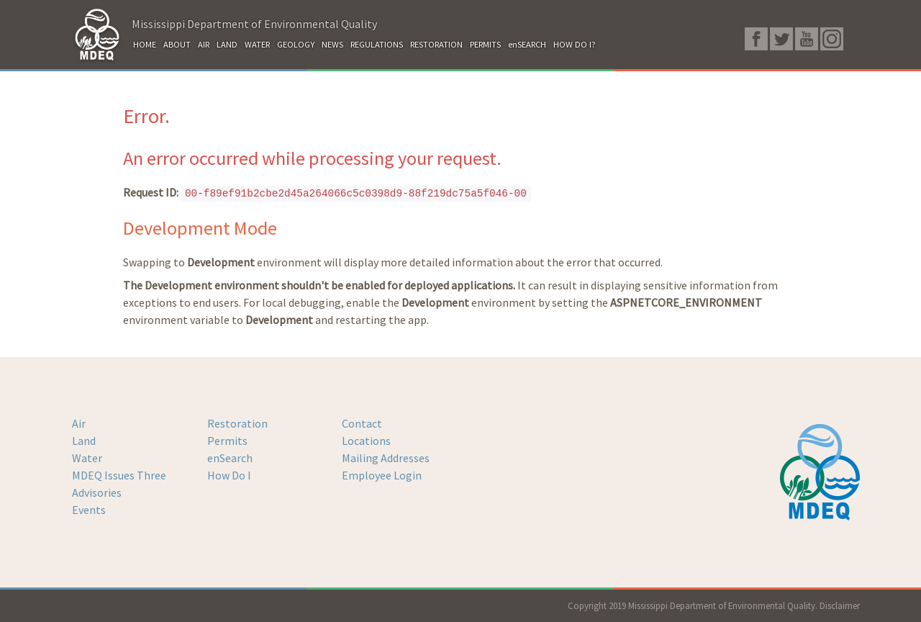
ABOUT (177, 44)
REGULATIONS (376, 44)
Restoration (237, 423)
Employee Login (382, 475)
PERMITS (485, 44)
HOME (144, 44)
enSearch (230, 458)
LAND (227, 44)
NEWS (332, 44)
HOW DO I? (574, 44)
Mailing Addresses (386, 458)
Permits (227, 440)
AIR (203, 44)
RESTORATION (436, 44)
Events (89, 509)
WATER (257, 44)
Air (79, 423)
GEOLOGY (295, 44)
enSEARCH (527, 44)
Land (84, 440)
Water (87, 458)
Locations (366, 440)
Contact (362, 423)
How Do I (229, 475)
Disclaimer (840, 605)
